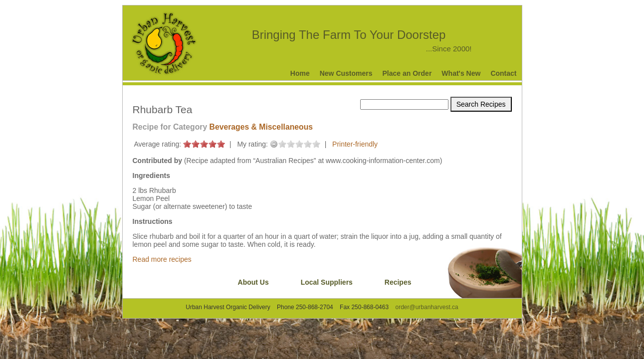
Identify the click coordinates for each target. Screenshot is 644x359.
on (187, 144)
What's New (460, 73)
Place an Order (407, 73)
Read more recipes (162, 259)
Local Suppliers (327, 282)
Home (300, 73)
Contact (503, 73)
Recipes (398, 282)
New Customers (346, 73)
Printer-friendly (355, 144)
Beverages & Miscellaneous (261, 127)
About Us (253, 282)
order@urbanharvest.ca (426, 307)
